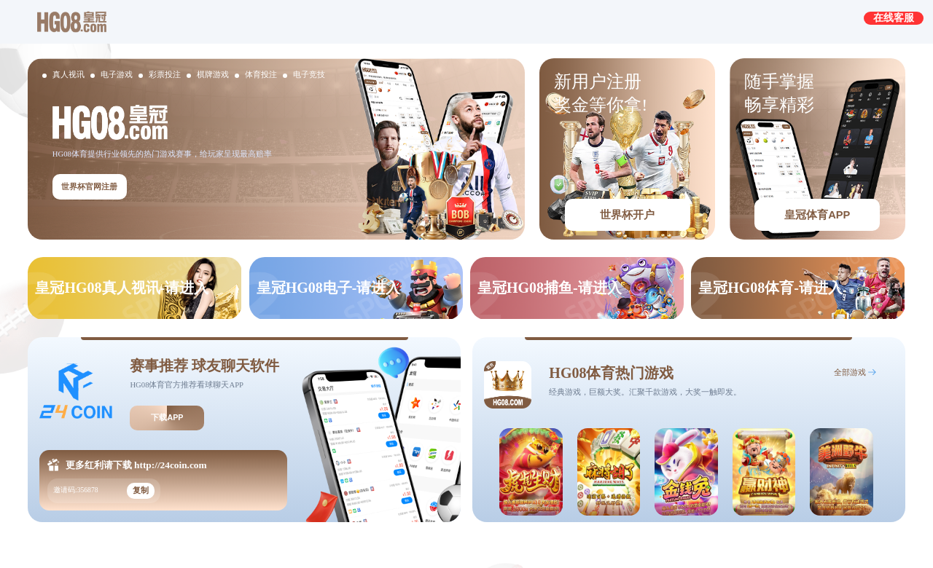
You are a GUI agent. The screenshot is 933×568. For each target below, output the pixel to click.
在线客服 (893, 17)
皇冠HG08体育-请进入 (770, 288)
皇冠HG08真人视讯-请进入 (121, 288)
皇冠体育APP (817, 215)
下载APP (167, 417)
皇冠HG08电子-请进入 (329, 288)
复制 (141, 490)
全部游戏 (850, 372)
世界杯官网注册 (89, 186)
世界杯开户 (627, 215)
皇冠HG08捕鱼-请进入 (549, 288)
